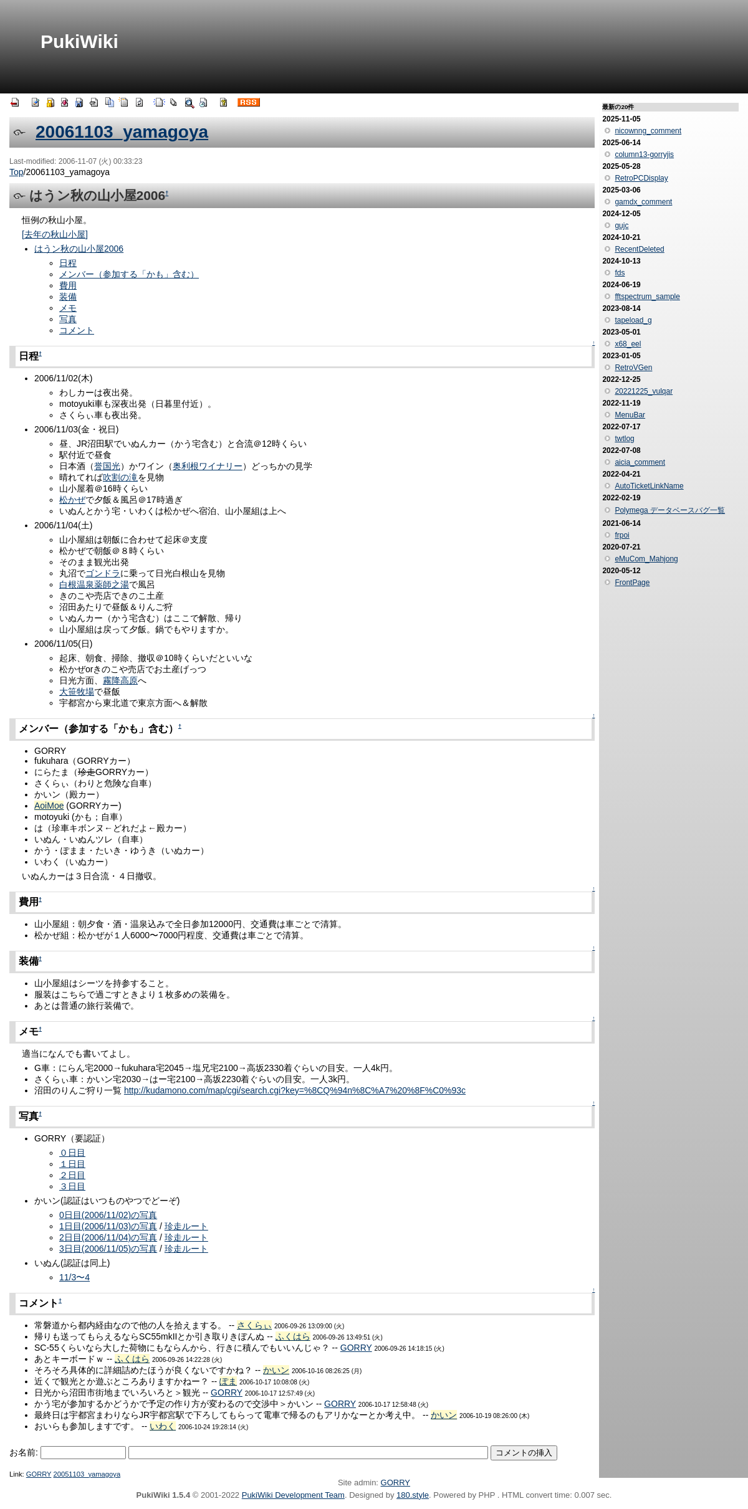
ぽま (228, 1381)
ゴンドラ (102, 573)
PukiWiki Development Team (293, 1495)
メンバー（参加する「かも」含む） (129, 274)
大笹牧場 (76, 692)
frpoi (622, 535)
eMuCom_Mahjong (646, 559)
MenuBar (630, 415)
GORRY (356, 1348)
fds (620, 273)
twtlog (624, 438)
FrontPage (632, 582)
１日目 (72, 1164)
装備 (68, 297)
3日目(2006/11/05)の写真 (108, 1249)
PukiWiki (79, 41)
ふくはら (293, 1336)
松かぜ (72, 500)
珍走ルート (186, 1226)
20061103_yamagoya (122, 131)
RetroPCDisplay (641, 178)
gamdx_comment (643, 202)
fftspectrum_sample (647, 296)
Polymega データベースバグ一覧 (670, 510)
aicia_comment (640, 462)
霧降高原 (120, 680)
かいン (276, 1370)
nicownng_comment (648, 130)
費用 (68, 285)
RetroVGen (633, 367)
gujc (621, 225)
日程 (68, 263)
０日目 (72, 1153)
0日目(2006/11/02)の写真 (108, 1215)
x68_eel (628, 344)
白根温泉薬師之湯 (94, 584)
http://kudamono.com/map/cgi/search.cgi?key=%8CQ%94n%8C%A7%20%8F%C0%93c (295, 1090)
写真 (68, 319)
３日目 (72, 1186)
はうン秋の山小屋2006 (78, 249)
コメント (76, 330)
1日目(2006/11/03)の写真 (108, 1226)
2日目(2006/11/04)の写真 (108, 1237)
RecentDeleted (639, 249)
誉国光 (107, 466)
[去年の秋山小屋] (55, 234)
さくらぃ (254, 1325)
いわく (163, 1426)
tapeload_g (633, 320)
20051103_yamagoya (86, 1474)
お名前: (25, 1452)
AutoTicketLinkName (649, 486)
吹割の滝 (120, 477)
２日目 (72, 1175)
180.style (412, 1495)
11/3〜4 (74, 1277)
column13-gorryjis (644, 154)
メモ (68, 308)
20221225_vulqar (644, 391)
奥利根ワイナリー (207, 466)
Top (16, 172)
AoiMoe (49, 806)
